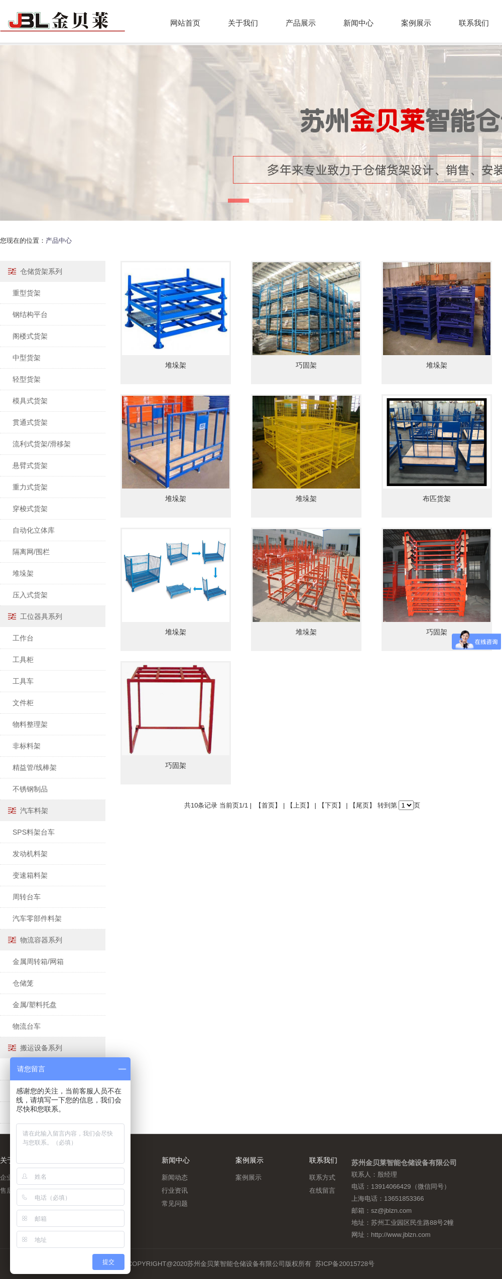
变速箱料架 (30, 875)
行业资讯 (175, 1190)
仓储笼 (23, 983)
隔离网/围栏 (31, 552)
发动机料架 (30, 854)
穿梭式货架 (30, 509)
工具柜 (23, 660)
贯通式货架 (30, 422)
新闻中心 (358, 23)
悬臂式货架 (30, 465)
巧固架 (306, 365)
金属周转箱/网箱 (38, 961)
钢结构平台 (30, 314)
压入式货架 (30, 595)
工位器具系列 (41, 616)
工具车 (23, 681)
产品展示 (301, 23)
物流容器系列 (41, 940)
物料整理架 (30, 724)
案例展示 (416, 23)
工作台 (23, 638)
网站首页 (185, 23)
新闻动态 (175, 1177)
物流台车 (27, 1026)
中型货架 (27, 358)
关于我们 (243, 23)
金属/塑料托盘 (35, 1005)
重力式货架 (30, 487)
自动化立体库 (34, 530)
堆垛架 (23, 573)
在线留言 (322, 1190)
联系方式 (322, 1177)
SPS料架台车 (34, 832)
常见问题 (175, 1203)
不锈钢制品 (30, 789)
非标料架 (27, 746)
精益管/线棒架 (35, 767)
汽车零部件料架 (37, 918)
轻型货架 (27, 379)
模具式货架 (30, 401)
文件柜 (23, 703)
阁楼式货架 (30, 336)
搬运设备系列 (41, 1048)
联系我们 (474, 23)
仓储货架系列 (41, 271)
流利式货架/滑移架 (42, 444)
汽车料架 (34, 811)
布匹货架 (437, 499)
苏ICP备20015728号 (345, 1263)
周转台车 (27, 897)
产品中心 (59, 240)
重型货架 (27, 293)
